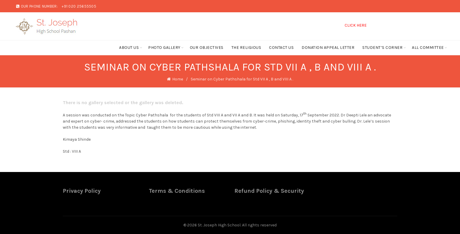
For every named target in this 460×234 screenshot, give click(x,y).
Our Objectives (207, 47)
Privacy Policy (82, 190)
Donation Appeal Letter (328, 47)
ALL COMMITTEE (428, 47)
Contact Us (281, 47)
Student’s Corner (382, 47)
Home (177, 79)
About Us (129, 47)
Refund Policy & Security (269, 190)
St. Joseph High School (219, 225)
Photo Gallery (164, 47)
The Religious (246, 47)
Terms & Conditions (177, 190)
